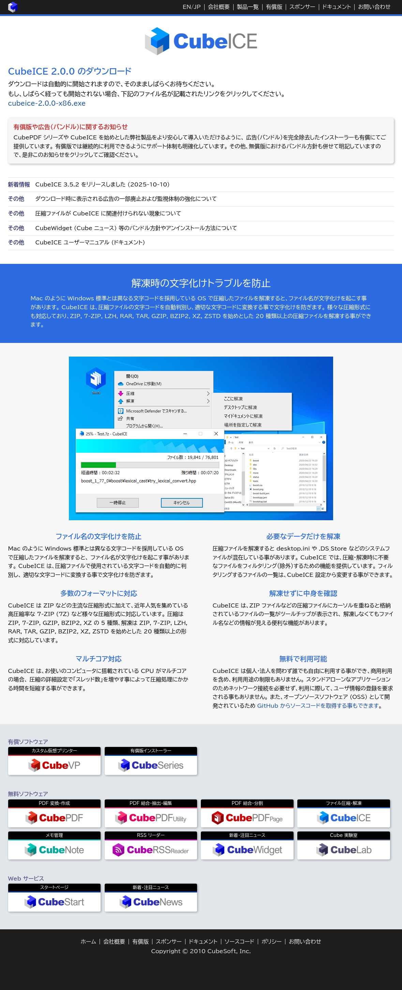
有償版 (274, 7)
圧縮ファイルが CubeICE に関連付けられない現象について (108, 213)
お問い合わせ (374, 7)
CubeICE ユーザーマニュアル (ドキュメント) (90, 242)
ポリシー (272, 941)
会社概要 (219, 7)
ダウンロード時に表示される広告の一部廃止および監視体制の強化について (126, 198)
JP (197, 7)
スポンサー (302, 7)
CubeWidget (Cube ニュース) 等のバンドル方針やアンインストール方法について (136, 228)
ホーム (88, 941)
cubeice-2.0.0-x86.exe (47, 103)
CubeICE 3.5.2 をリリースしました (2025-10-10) (102, 184)
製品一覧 (248, 7)
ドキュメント (337, 7)
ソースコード (240, 941)
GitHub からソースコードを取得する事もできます (317, 705)
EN (187, 7)
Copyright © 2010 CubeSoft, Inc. (201, 951)
